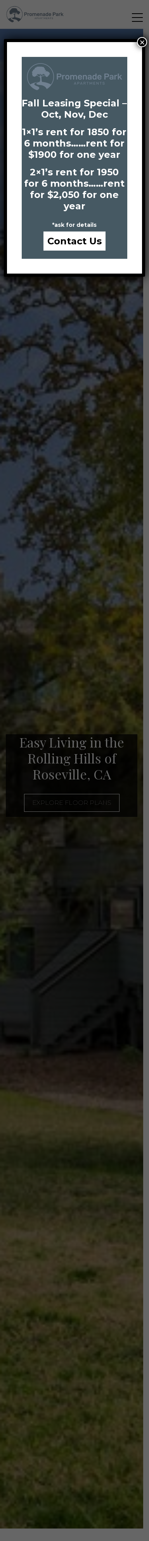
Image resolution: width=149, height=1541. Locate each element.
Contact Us (74, 241)
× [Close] (142, 42)
